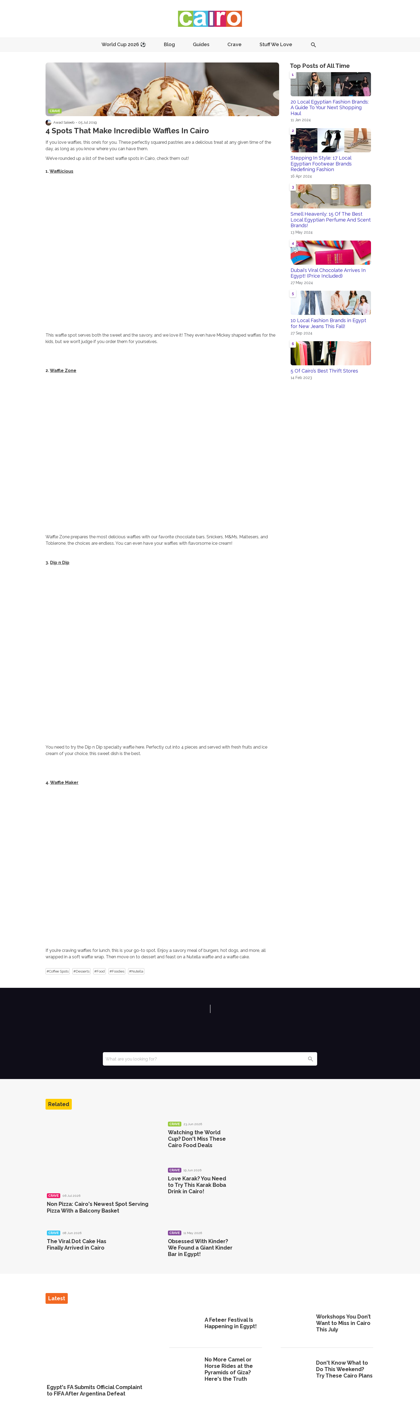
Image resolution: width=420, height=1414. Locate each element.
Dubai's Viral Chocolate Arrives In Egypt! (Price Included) (328, 273)
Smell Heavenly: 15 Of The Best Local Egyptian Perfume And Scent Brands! (331, 219)
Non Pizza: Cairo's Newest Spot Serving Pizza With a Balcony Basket (97, 1207)
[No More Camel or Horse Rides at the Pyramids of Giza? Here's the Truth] (185, 1370)
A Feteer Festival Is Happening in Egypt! (231, 1323)
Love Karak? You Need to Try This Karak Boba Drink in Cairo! (197, 1185)
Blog (169, 44)
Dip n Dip (59, 562)
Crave (234, 44)
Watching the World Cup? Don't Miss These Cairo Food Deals (197, 1138)
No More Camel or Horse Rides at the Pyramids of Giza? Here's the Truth (229, 1369)
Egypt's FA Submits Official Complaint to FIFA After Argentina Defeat (94, 1390)
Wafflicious (61, 171)
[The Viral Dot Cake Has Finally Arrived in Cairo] (136, 1248)
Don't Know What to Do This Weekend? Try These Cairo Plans (344, 1369)
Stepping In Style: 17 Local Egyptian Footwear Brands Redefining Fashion (321, 163)
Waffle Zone (63, 370)
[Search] (310, 1059)
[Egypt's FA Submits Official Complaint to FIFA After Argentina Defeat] (99, 1344)
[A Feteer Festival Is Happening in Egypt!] (185, 1324)
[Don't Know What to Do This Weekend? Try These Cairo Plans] (297, 1370)
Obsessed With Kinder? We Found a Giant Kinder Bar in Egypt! (200, 1247)
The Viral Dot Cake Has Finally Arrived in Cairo (76, 1244)
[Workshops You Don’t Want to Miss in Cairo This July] (297, 1324)
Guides (201, 44)
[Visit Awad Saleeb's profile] (48, 123)
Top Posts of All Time (320, 65)
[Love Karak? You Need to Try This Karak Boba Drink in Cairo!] (256, 1186)
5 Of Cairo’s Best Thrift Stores (324, 371)
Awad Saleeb (63, 122)
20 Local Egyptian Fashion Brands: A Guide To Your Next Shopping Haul (330, 107)
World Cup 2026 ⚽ (124, 44)
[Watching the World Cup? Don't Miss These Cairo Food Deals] (256, 1139)
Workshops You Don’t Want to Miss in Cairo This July (343, 1323)
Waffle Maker (64, 782)
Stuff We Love (276, 44)
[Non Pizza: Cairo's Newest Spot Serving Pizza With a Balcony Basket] (101, 1152)
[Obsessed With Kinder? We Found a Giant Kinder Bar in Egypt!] (256, 1248)
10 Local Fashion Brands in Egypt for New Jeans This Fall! (328, 323)
